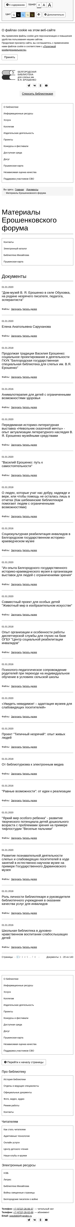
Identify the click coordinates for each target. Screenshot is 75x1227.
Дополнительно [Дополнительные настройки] (54, 14)
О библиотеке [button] (11, 107)
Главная (19, 189)
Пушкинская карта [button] (13, 165)
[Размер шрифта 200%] (49, 4)
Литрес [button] (7, 1179)
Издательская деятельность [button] (19, 133)
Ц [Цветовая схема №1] (14, 15)
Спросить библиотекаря (37, 93)
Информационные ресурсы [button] (18, 113)
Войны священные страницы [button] (19, 1192)
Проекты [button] (8, 139)
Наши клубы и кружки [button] (15, 1155)
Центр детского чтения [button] (16, 1149)
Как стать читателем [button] (15, 1129)
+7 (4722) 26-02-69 (23, 1212)
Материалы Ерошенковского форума (26, 193)
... (30, 957)
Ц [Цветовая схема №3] (23, 14)
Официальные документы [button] (18, 1092)
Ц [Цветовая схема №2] (18, 14)
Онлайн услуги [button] (12, 1142)
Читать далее (29, 309)
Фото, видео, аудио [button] (14, 1099)
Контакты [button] (9, 242)
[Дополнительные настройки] (38, 14)
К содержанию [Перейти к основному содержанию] (15, 4)
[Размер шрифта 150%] (44, 4)
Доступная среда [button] (13, 152)
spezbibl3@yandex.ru (20, 1216)
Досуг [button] (7, 159)
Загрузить (16, 309)
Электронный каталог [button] (15, 248)
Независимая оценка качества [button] (20, 172)
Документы (32, 189)
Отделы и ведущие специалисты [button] (21, 1086)
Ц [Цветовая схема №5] (32, 14)
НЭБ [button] (6, 1173)
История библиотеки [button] (15, 1079)
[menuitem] (37, 107)
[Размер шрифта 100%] (39, 4)
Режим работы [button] (11, 1105)
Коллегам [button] (9, 126)
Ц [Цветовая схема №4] (27, 14)
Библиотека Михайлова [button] (16, 255)
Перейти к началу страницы (23, 1062)
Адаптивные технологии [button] (17, 1136)
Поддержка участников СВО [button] (19, 178)
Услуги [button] (7, 120)
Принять (9, 57)
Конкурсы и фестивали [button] (16, 146)
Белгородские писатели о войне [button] (21, 1199)
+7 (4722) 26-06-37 (23, 1209)
